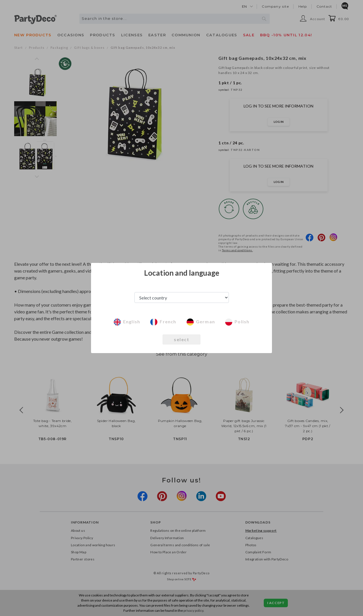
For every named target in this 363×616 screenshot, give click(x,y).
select (181, 339)
